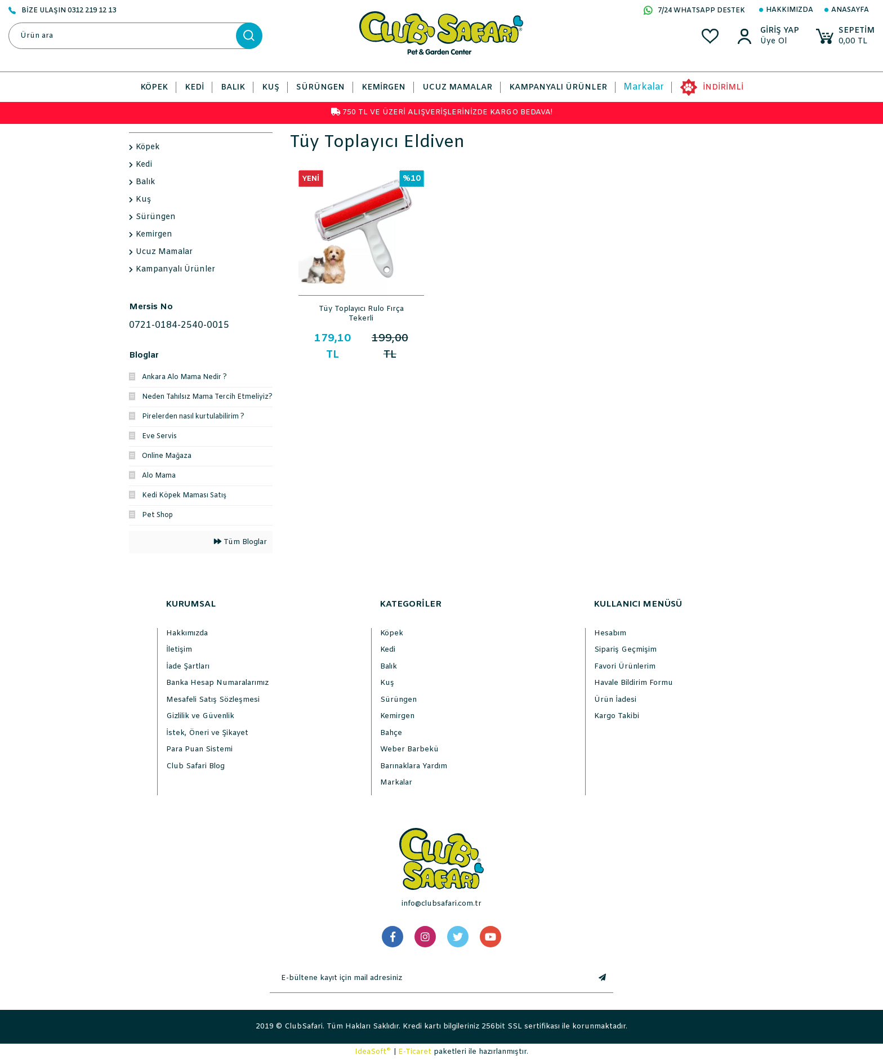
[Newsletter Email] (430, 978)
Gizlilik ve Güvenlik (200, 716)
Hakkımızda (789, 10)
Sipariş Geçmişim (625, 649)
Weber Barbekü (409, 749)
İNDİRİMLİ (723, 87)
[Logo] (441, 33)
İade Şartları (187, 666)
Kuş (387, 683)
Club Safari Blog (195, 766)
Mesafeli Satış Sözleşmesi (213, 700)
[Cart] (845, 36)
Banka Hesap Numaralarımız (217, 683)
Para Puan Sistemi (199, 749)
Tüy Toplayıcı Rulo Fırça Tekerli (361, 313)
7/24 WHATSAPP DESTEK (694, 11)
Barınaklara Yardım (413, 766)
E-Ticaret (414, 1052)
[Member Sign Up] (779, 41)
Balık (388, 666)
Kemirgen (397, 716)
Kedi (387, 649)
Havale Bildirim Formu (633, 683)
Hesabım (610, 633)
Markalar (643, 87)
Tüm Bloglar (240, 542)
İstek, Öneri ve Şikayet (207, 733)
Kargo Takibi (616, 716)
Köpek (391, 633)
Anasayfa (850, 10)
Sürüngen (398, 700)
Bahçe (391, 733)
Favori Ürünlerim (624, 666)
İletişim (179, 649)
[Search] (135, 36)
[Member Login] (779, 31)
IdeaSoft (373, 1051)
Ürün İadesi (615, 700)
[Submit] (602, 978)
